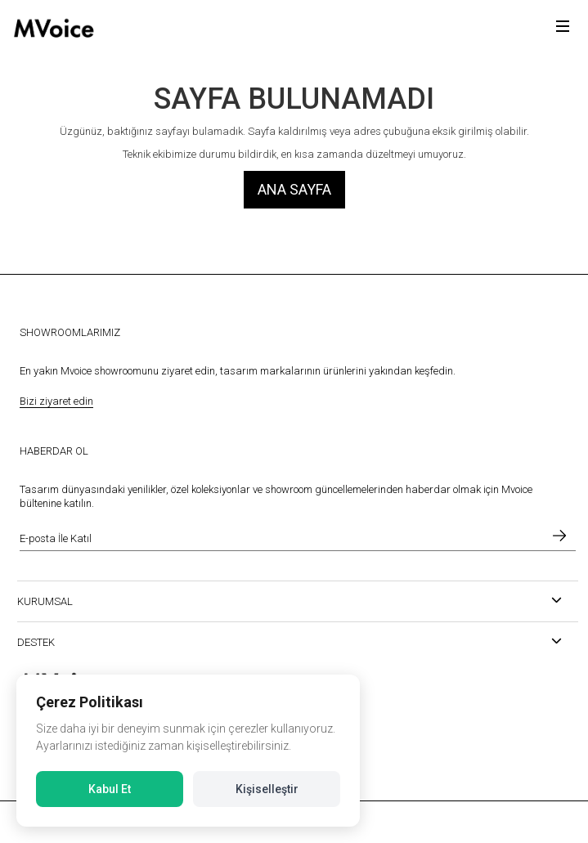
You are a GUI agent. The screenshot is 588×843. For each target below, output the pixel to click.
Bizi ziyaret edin (56, 401)
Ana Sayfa (294, 189)
